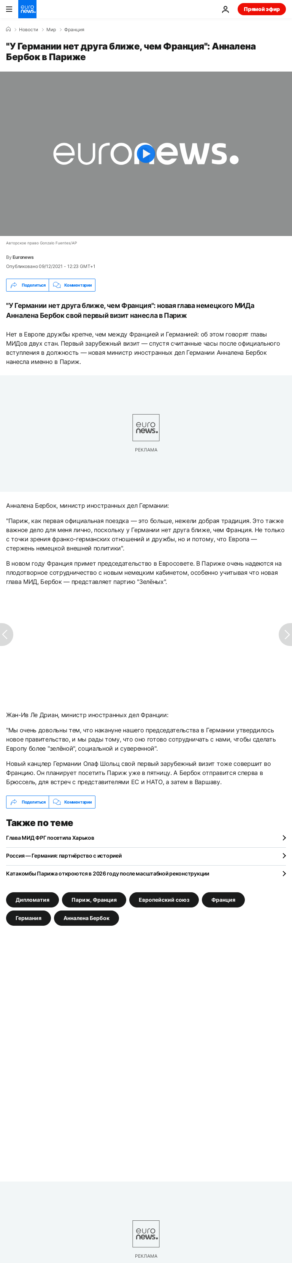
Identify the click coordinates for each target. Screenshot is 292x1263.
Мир (51, 29)
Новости (28, 29)
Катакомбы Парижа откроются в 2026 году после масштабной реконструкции (107, 873)
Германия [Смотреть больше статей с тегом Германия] (28, 918)
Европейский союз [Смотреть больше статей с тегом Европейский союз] (164, 899)
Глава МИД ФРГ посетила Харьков (50, 837)
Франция (74, 29)
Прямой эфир (262, 9)
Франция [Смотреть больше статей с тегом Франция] (223, 899)
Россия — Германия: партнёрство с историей (64, 855)
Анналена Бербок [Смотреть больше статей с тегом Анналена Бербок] (86, 918)
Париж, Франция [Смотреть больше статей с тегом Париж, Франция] (94, 899)
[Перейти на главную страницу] (27, 9)
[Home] (8, 29)
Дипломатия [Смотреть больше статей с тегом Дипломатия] (32, 899)
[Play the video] (146, 154)
